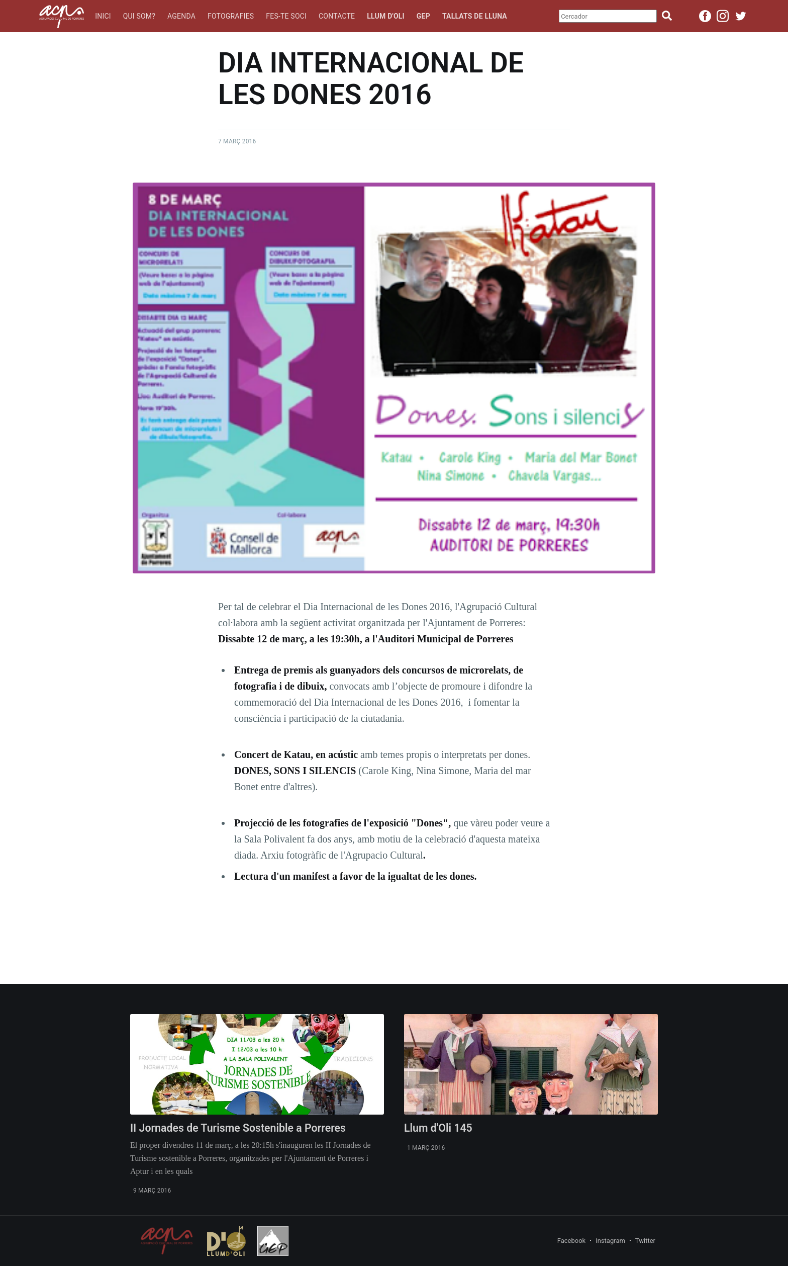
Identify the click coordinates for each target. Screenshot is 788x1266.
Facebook (571, 1240)
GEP (423, 16)
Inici (103, 16)
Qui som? (139, 16)
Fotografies (231, 16)
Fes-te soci (286, 16)
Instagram (610, 1240)
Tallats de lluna (474, 16)
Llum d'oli (386, 16)
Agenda (181, 16)
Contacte (337, 16)
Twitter (645, 1240)
